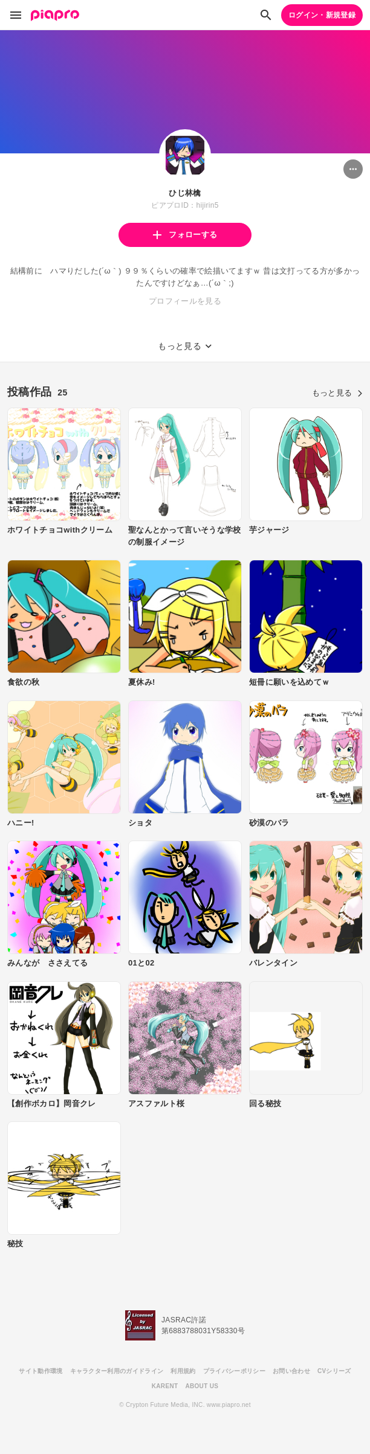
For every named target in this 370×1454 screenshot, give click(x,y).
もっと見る (337, 392)
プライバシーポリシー (234, 1371)
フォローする (185, 234)
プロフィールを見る (185, 301)
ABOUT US (201, 1386)
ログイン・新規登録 (321, 15)
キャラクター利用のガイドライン (117, 1371)
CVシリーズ (334, 1371)
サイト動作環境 (40, 1371)
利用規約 (182, 1371)
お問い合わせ (291, 1371)
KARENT (165, 1386)
